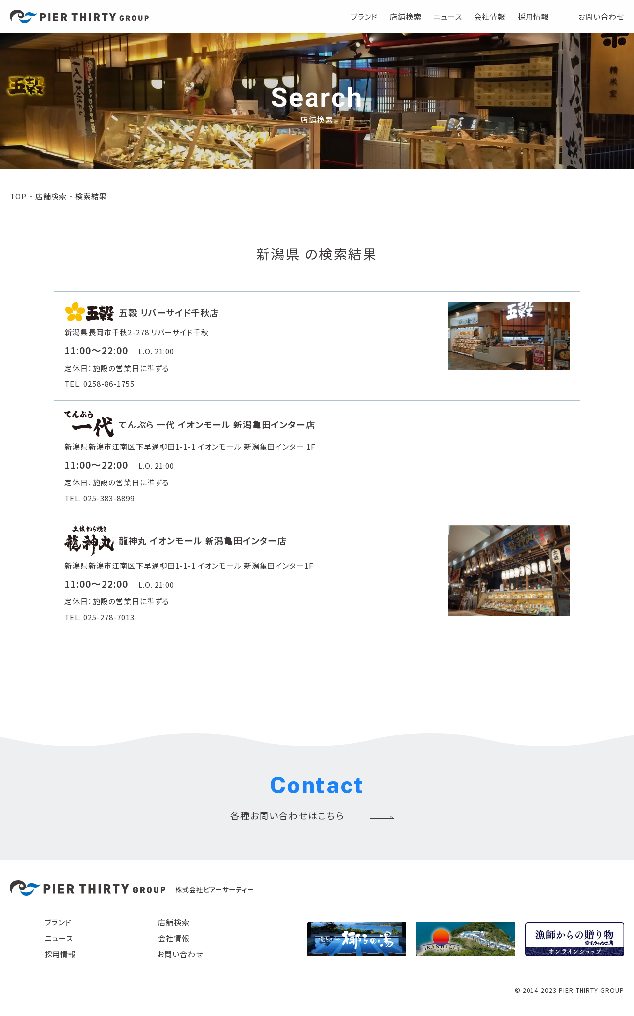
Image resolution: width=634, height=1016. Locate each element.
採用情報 (533, 16)
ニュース (447, 16)
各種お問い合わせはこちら (287, 815)
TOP (18, 196)
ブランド (364, 16)
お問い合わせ (601, 16)
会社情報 (490, 16)
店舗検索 (406, 16)
